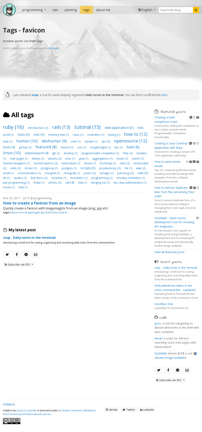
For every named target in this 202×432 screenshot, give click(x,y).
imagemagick (32, 212)
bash (49, 212)
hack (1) (8, 141)
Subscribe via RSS (18, 264)
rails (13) (61, 127)
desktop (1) (71, 153)
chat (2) (125, 163)
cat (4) (70, 182)
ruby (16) (14, 127)
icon (21, 212)
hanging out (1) (101, 182)
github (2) (25, 147)
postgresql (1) (50, 168)
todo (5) (24, 134)
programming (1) (102, 178)
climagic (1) (107, 173)
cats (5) (142, 173)
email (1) (9, 173)
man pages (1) (19, 158)
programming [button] (33, 10)
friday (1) (39, 182)
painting (71, 10)
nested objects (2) (46, 163)
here (164, 95)
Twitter (129, 410)
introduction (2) (38, 128)
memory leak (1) (59, 135)
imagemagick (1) (101, 147)
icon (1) (82, 147)
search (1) (138, 158)
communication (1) (30, 173)
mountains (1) (79, 178)
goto (157, 323)
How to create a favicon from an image (39, 203)
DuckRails (160, 353)
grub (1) (84, 158)
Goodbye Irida (163, 304)
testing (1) (114, 135)
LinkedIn (147, 410)
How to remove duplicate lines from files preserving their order (174, 192)
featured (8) (46, 147)
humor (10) (27, 141)
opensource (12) (130, 141)
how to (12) (135, 134)
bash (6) (133, 147)
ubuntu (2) (55, 158)
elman (158, 338)
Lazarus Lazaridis (26, 410)
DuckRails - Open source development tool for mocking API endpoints (174, 222)
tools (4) (9, 147)
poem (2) (90, 173)
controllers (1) (96, 135)
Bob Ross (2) (39, 178)
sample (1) (91, 141)
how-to (63, 212)
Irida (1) (23, 187)
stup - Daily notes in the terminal (175, 267)
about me (103, 10)
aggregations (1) (103, 158)
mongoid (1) (53, 173)
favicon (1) (67, 147)
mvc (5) (39, 134)
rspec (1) (78, 135)
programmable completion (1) (100, 153)
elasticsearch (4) (37, 153)
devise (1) (90, 163)
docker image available (170, 358)
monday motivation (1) (130, 178)
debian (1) (38, 158)
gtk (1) (56, 153)
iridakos (9, 404)
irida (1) (83, 182)
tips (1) (119, 147)
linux (55, 212)
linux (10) (12, 152)
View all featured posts (169, 252)
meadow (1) (59, 178)
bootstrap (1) (108, 163)
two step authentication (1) (130, 182)
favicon (14, 212)
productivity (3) (110, 168)
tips (43, 212)
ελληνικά (53, 48)
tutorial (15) (88, 127)
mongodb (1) (72, 173)
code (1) (76, 141)
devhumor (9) (55, 141)
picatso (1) (21, 178)
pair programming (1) (17, 182)
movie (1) (9, 187)
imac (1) (70, 158)
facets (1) (123, 158)
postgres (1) (70, 168)
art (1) (7, 178)
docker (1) (31, 168)
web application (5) (120, 127)
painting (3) (126, 173)
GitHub (112, 410)
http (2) (128, 153)
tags (86, 10)
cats (55, 10)
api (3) (106, 141)
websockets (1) (71, 163)
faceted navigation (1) (17, 163)
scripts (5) (88, 168)
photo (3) (55, 182)
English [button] (145, 10)
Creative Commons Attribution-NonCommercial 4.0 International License (49, 412)
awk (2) (141, 168)
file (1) (129, 168)
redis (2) (16, 168)
